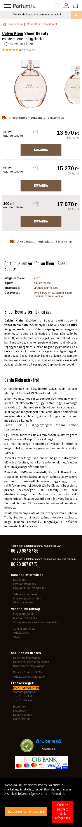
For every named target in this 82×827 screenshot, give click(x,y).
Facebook (19, 706)
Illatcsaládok (21, 718)
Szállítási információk (27, 658)
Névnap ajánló (22, 715)
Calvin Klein (15, 24)
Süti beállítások (23, 602)
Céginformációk (23, 614)
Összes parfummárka (27, 598)
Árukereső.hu (49, 749)
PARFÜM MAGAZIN (26, 688)
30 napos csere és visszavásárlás (35, 622)
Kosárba (41, 150)
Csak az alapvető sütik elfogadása (62, 811)
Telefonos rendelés (25, 594)
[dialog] (41, 802)
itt (49, 794)
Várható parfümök (25, 692)
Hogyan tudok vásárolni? (29, 588)
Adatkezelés (21, 632)
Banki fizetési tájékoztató (29, 666)
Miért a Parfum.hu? (25, 618)
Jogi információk (24, 628)
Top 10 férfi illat (23, 700)
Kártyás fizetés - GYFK (27, 672)
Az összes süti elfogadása (26, 811)
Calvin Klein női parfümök (42, 24)
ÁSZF (17, 636)
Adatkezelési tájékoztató (29, 676)
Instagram (19, 710)
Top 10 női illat (22, 696)
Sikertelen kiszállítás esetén (31, 661)
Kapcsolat (19, 579)
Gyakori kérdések (24, 584)
